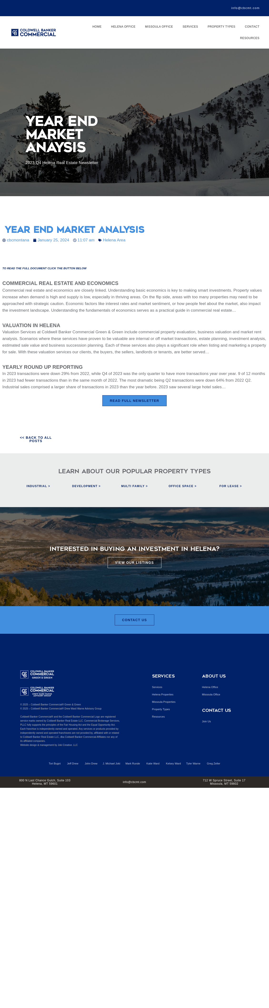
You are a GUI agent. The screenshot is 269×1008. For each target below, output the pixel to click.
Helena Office (123, 26)
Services (190, 26)
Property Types (221, 26)
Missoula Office (159, 26)
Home (96, 26)
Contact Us (216, 710)
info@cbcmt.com (245, 8)
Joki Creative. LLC (68, 745)
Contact (252, 26)
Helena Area (114, 240)
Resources (249, 38)
